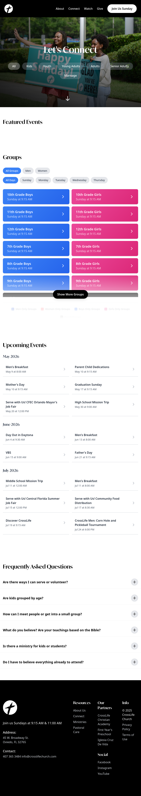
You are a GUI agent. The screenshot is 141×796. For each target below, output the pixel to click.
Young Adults (71, 66)
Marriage (70, 75)
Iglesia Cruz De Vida (105, 742)
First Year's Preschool (105, 732)
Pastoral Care (78, 730)
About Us (79, 710)
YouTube (103, 774)
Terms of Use (128, 737)
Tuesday (60, 180)
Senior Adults (119, 66)
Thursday (99, 180)
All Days (10, 180)
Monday (43, 180)
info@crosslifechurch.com (39, 756)
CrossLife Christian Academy (104, 719)
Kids (29, 66)
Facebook (104, 762)
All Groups (12, 170)
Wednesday (79, 180)
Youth (47, 66)
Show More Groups (70, 294)
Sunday (26, 180)
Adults (95, 66)
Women (42, 170)
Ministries (80, 722)
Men (28, 170)
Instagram (105, 768)
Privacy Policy (127, 727)
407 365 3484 (12, 756)
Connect (78, 716)
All (14, 66)
